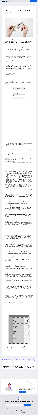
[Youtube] (16, 410)
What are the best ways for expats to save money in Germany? (19, 367)
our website (32, 384)
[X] (20, 410)
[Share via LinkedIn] (9, 352)
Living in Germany (7, 350)
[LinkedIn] (21, 410)
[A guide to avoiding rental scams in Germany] (7, 362)
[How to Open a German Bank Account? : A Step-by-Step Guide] (31, 362)
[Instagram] (17, 410)
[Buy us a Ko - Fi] (22, 392)
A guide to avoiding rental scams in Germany (7, 367)
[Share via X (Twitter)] (7, 352)
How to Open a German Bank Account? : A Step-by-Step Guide (31, 367)
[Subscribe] (27, 405)
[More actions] (32, 8)
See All (35, 357)
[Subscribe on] (33, 1)
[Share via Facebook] (5, 352)
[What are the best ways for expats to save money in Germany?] (19, 362)
